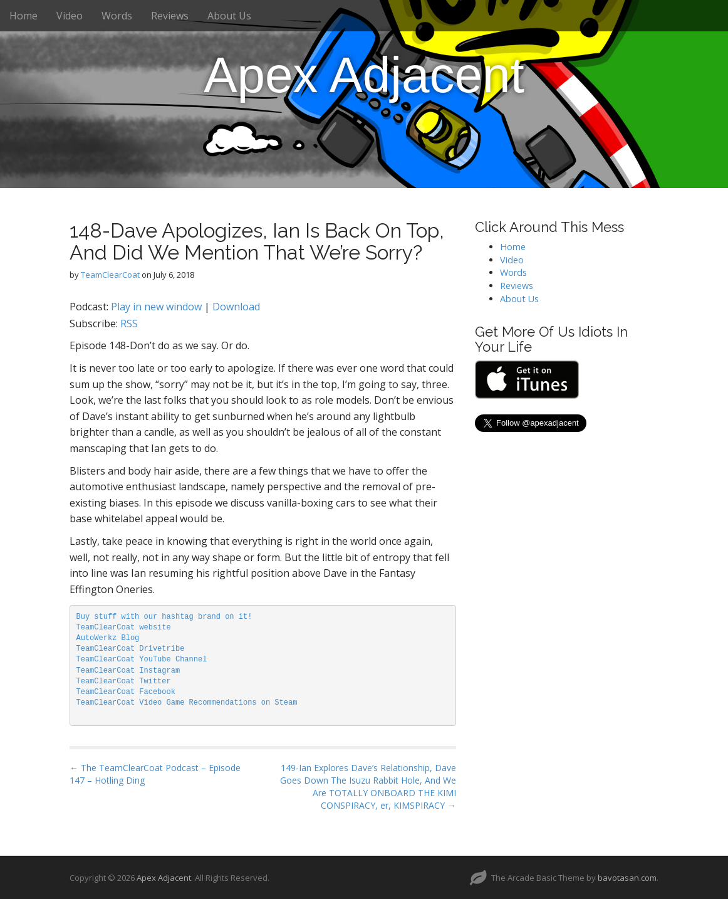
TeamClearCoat (110, 274)
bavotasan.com (627, 877)
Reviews (170, 16)
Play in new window (156, 306)
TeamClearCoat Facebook (125, 692)
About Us (229, 16)
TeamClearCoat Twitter (123, 681)
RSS (129, 323)
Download (236, 306)
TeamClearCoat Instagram (128, 670)
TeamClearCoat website (123, 627)
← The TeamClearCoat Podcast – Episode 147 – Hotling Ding (155, 774)
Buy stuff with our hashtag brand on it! (164, 616)
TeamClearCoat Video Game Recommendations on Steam (187, 702)
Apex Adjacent (364, 75)
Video (69, 16)
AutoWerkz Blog (108, 638)
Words (116, 16)
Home (23, 16)
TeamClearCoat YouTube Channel (141, 659)
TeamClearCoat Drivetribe (130, 648)
